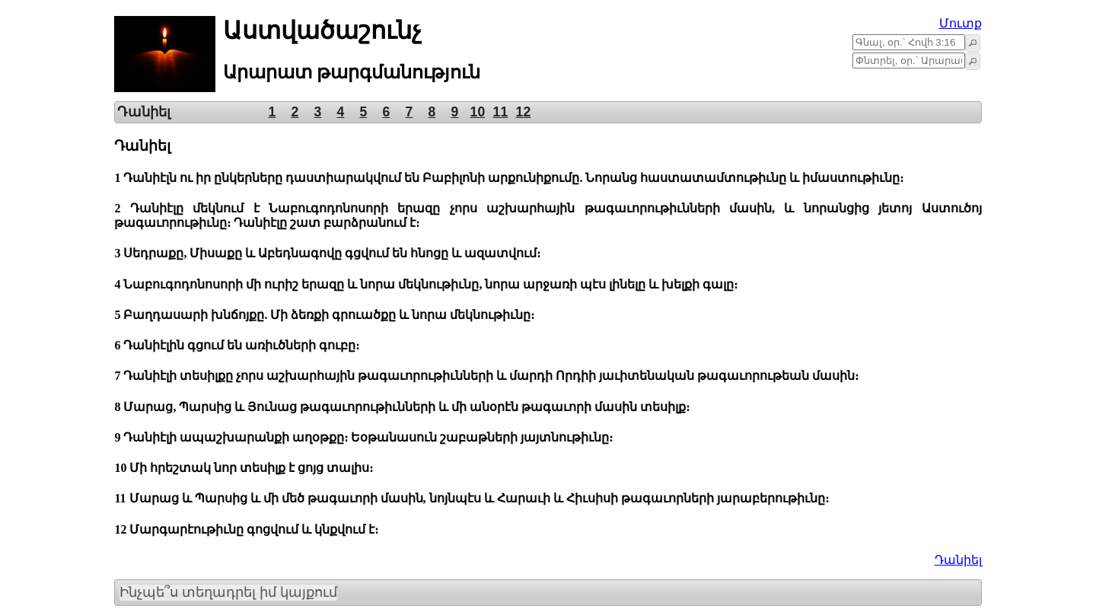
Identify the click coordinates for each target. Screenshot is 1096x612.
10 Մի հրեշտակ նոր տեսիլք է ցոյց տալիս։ (243, 467)
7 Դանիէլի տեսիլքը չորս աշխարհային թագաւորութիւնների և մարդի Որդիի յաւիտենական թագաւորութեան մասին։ (486, 375)
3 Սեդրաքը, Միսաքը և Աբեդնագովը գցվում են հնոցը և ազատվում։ (327, 253)
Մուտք (960, 23)
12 (523, 112)
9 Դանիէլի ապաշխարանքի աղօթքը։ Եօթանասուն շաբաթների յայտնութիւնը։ (363, 437)
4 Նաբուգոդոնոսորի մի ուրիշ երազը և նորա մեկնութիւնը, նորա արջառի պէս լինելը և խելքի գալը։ (426, 284)
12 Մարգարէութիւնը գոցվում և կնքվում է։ (246, 529)
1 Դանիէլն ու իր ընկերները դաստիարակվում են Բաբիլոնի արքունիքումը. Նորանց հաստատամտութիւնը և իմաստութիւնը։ (508, 177)
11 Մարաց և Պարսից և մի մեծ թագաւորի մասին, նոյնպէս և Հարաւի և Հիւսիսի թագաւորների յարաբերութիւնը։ (471, 498)
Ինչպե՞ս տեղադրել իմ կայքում (228, 592)
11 (500, 112)
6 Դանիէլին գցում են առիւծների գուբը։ (236, 345)
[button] (972, 42)
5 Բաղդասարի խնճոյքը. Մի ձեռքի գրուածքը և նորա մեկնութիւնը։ (324, 314)
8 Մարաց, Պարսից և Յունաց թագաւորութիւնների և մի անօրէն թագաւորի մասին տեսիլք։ (402, 406)
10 (478, 112)
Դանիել (958, 559)
